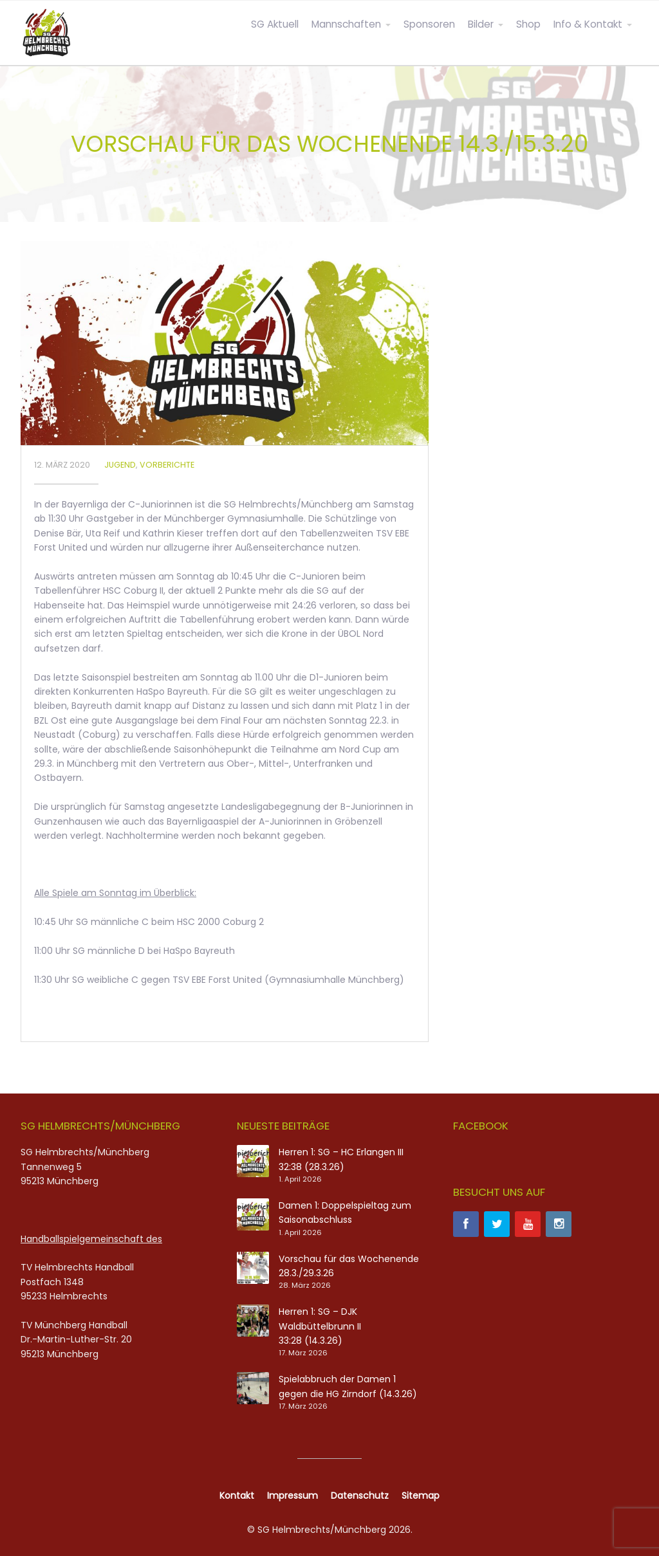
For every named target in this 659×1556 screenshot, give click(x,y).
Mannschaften (346, 24)
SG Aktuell (275, 24)
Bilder (481, 24)
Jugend (120, 464)
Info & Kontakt (587, 24)
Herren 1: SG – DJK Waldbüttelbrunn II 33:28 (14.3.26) (320, 1326)
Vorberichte (167, 464)
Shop (528, 24)
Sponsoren (429, 24)
